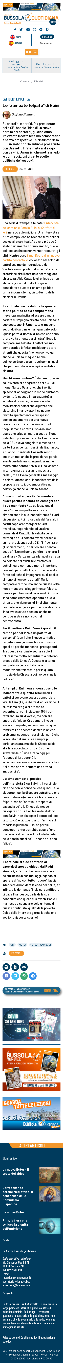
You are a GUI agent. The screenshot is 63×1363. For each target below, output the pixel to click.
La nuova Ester (13, 1212)
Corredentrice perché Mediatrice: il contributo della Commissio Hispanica (18, 1196)
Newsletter (46, 43)
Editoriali (38, 81)
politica (22, 944)
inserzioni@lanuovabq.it (17, 1285)
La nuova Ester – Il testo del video (16, 1171)
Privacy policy (11, 1337)
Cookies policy (28, 1337)
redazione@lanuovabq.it (17, 1277)
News (18, 36)
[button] (31, 51)
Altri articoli (32, 1145)
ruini (12, 944)
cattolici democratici (40, 944)
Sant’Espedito (45, 64)
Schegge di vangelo (17, 62)
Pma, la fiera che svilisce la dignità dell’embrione (15, 1224)
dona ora (47, 36)
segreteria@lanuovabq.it (17, 1281)
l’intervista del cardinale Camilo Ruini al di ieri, (31, 227)
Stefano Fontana (23, 114)
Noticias (18, 42)
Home (24, 81)
